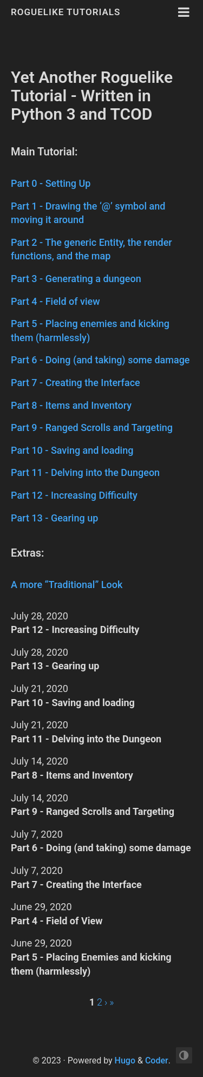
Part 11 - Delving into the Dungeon (85, 472)
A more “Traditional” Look (66, 584)
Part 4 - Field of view (55, 301)
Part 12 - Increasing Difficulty (74, 495)
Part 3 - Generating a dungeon (76, 278)
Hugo (125, 1060)
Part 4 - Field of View (56, 920)
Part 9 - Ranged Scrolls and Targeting (92, 427)
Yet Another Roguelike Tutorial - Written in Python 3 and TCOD (92, 95)
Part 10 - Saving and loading (72, 450)
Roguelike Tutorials (65, 11)
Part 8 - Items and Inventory (71, 405)
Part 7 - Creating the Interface (75, 382)
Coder (156, 1060)
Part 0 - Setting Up (50, 183)
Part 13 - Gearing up (54, 518)
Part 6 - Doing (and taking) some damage (100, 359)
